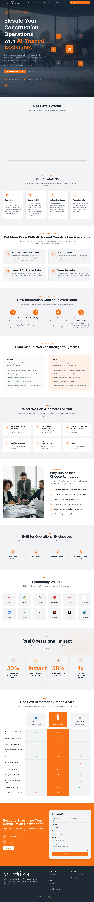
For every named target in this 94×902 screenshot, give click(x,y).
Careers (50, 3)
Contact (58, 3)
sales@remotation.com (79, 878)
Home (29, 3)
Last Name (74, 818)
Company (55, 824)
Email (53, 831)
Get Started (70, 854)
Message (55, 844)
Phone (54, 837)
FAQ (44, 3)
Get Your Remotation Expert (79, 3)
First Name (55, 818)
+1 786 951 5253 (77, 875)
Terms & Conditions (55, 889)
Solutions (37, 3)
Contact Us (32, 71)
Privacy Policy (53, 886)
